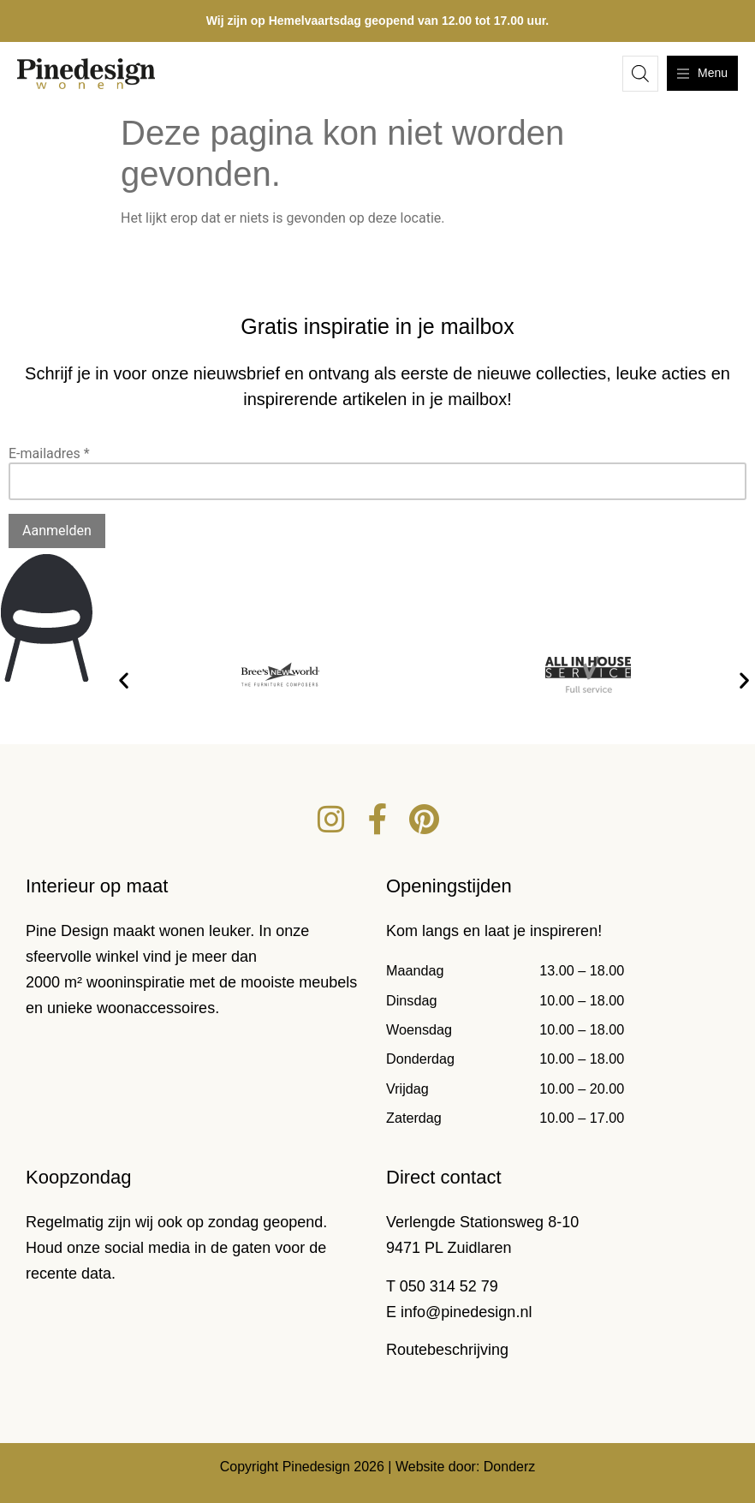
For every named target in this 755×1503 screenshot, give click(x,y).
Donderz (509, 1466)
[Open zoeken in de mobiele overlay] (640, 73)
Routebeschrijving (447, 1349)
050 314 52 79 (449, 1286)
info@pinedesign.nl (466, 1312)
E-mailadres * (49, 453)
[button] (123, 680)
